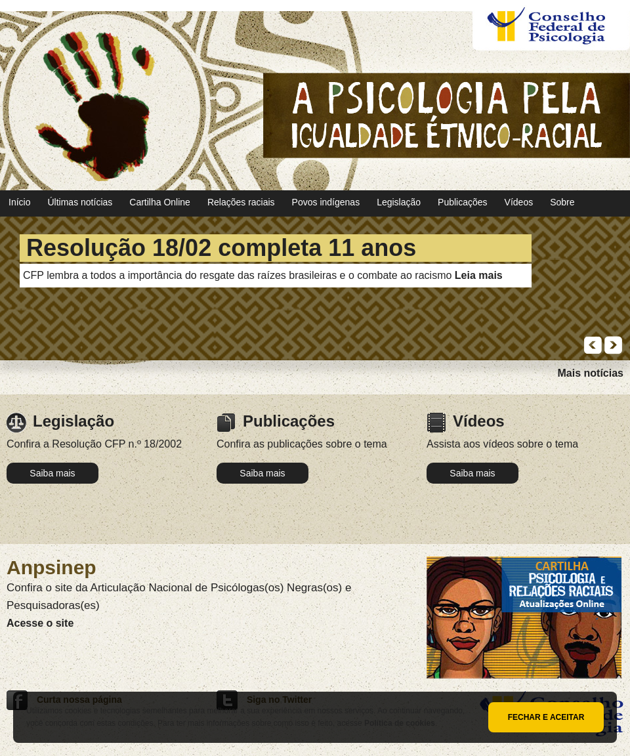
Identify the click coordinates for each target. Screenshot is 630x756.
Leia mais (479, 275)
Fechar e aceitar (546, 717)
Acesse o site (40, 623)
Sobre (562, 202)
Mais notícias (590, 373)
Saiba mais (52, 473)
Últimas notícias (79, 202)
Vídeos (519, 202)
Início (19, 202)
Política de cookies (399, 723)
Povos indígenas (326, 202)
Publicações (463, 202)
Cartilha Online (159, 202)
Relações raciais (241, 202)
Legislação (399, 202)
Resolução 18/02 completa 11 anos (221, 247)
